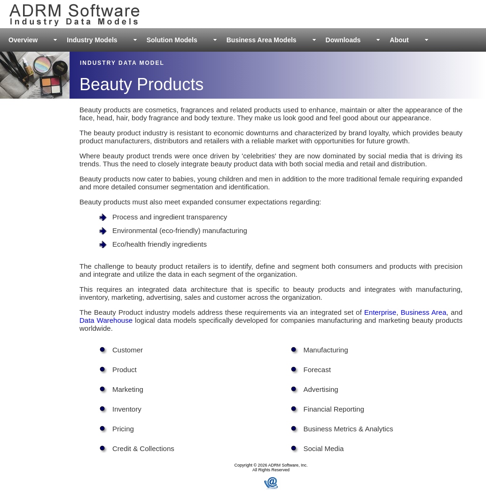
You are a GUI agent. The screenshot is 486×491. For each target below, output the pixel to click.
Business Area (424, 312)
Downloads (343, 40)
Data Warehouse (106, 320)
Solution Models (172, 40)
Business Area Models (262, 40)
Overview (23, 40)
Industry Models (92, 40)
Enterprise (380, 312)
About (399, 40)
